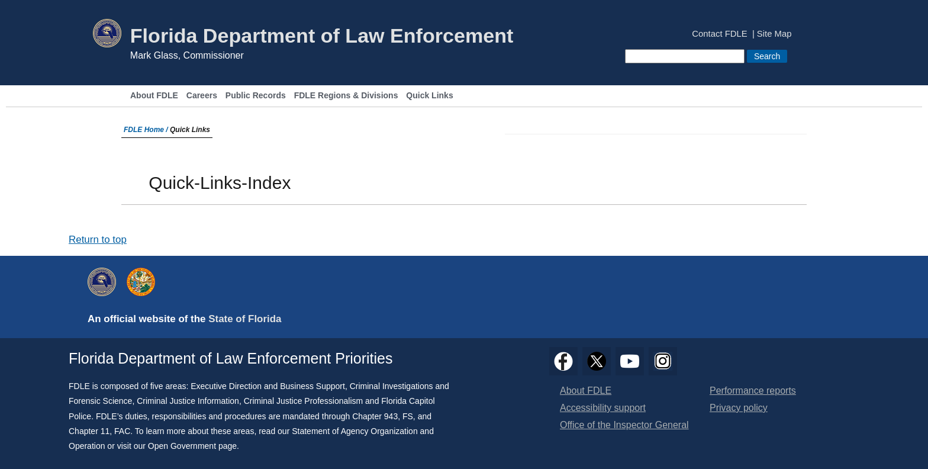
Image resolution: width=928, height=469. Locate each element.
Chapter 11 (89, 431)
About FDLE (154, 95)
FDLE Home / (147, 130)
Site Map (774, 34)
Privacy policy (739, 408)
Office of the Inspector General (624, 425)
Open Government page (192, 446)
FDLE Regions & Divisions (346, 95)
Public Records (255, 95)
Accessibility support (603, 408)
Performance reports (753, 391)
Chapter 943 (375, 416)
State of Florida (244, 319)
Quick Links (429, 95)
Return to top (98, 239)
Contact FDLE (719, 34)
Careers (201, 95)
